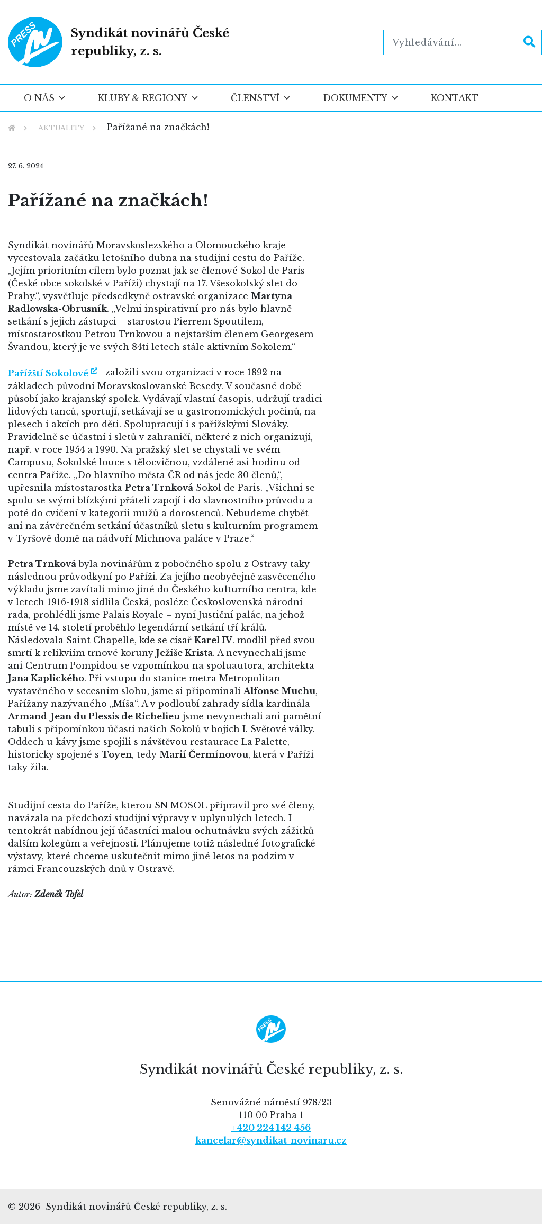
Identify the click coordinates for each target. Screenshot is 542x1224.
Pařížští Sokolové (48, 373)
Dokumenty (361, 98)
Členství (261, 98)
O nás (45, 98)
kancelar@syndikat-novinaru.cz (271, 1140)
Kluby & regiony (148, 98)
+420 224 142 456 (271, 1127)
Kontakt (454, 98)
